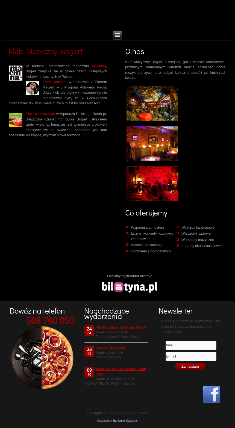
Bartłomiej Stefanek (125, 420)
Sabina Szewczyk (110, 348)
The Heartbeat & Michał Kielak (121, 327)
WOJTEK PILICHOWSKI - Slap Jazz (121, 372)
